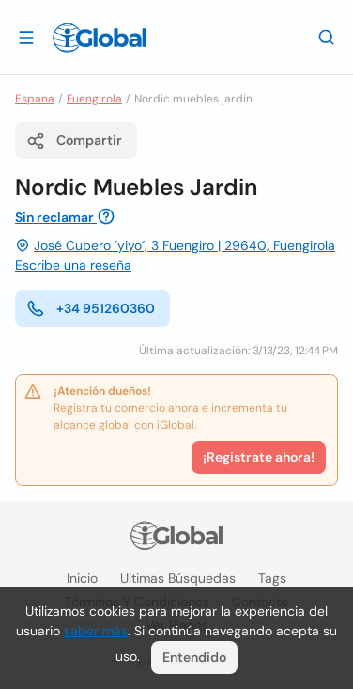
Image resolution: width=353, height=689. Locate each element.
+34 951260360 (90, 308)
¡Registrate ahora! (259, 456)
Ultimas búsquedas (178, 578)
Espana (34, 98)
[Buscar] (326, 36)
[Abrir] (26, 36)
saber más (96, 630)
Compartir (74, 141)
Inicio (82, 578)
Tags (272, 578)
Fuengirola (94, 98)
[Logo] (99, 37)
